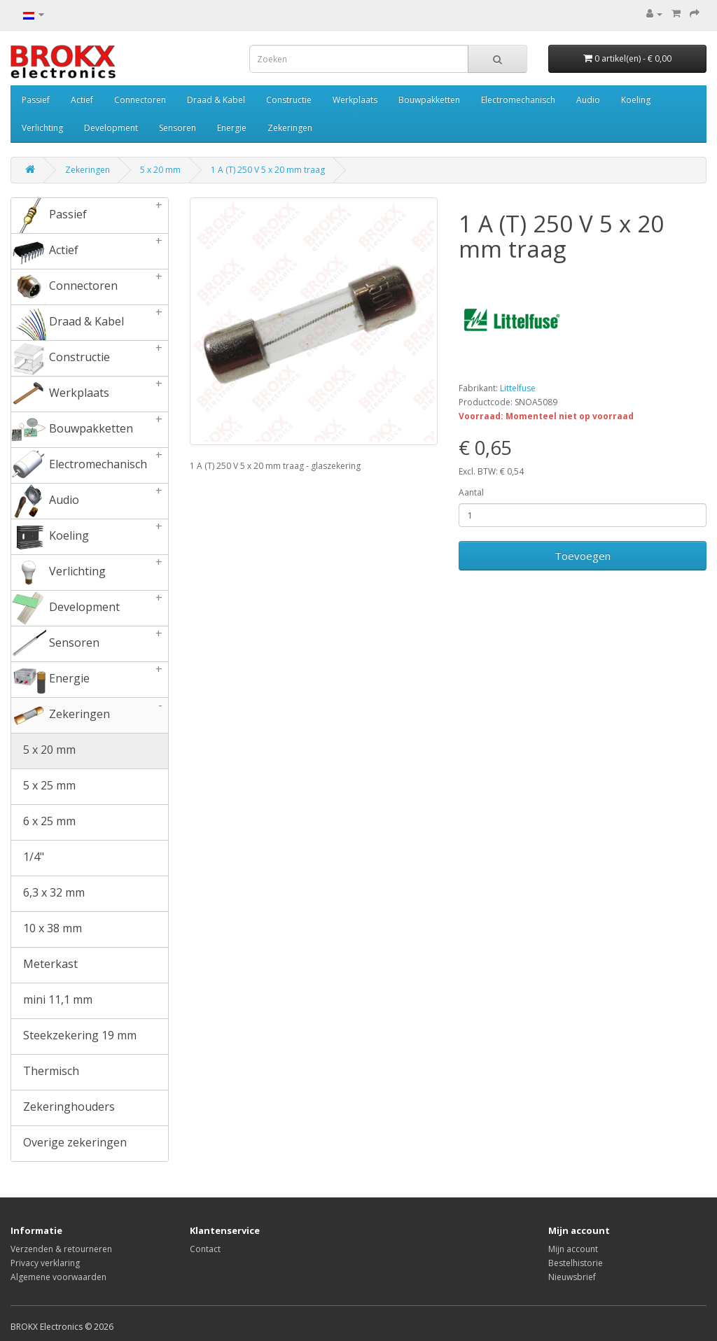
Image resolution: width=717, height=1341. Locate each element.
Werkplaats (355, 100)
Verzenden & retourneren (61, 1249)
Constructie (289, 100)
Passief (36, 100)
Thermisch (45, 1072)
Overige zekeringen (69, 1143)
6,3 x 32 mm (48, 893)
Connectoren (140, 100)
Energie (231, 128)
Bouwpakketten (429, 100)
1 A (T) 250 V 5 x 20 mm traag (268, 170)
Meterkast (44, 965)
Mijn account (573, 1249)
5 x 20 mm (160, 170)
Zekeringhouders (63, 1107)
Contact (205, 1249)
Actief (82, 100)
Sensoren (177, 128)
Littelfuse (518, 388)
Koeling (635, 100)
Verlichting (42, 128)
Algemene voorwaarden (58, 1277)
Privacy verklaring (45, 1263)
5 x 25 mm (43, 786)
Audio (588, 100)
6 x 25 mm (43, 822)
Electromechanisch (518, 100)
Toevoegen (583, 556)
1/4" (27, 858)
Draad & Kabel (216, 100)
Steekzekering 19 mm (74, 1036)
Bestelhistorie (575, 1263)
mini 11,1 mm (51, 1000)
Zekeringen (289, 128)
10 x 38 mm (46, 929)
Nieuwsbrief (572, 1277)
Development (111, 128)
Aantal (471, 492)
